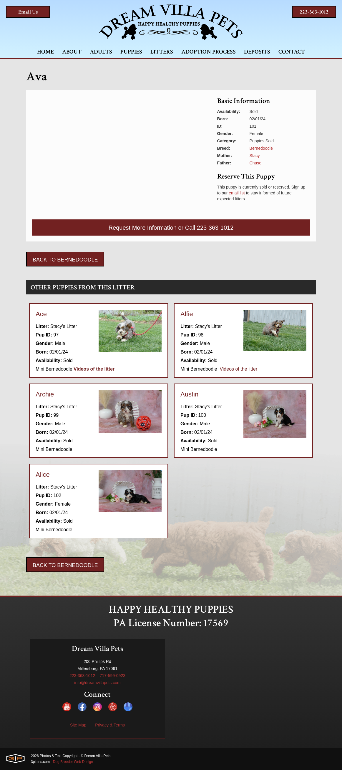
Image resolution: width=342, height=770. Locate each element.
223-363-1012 (314, 12)
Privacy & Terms (110, 725)
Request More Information (143, 227)
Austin (189, 394)
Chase (255, 163)
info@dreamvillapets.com (97, 682)
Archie (45, 394)
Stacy (255, 155)
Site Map (78, 725)
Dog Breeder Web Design (73, 762)
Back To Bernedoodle (65, 260)
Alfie (186, 314)
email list (237, 193)
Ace (41, 314)
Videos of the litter (238, 368)
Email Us (28, 12)
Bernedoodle (261, 148)
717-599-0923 (112, 675)
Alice (43, 474)
